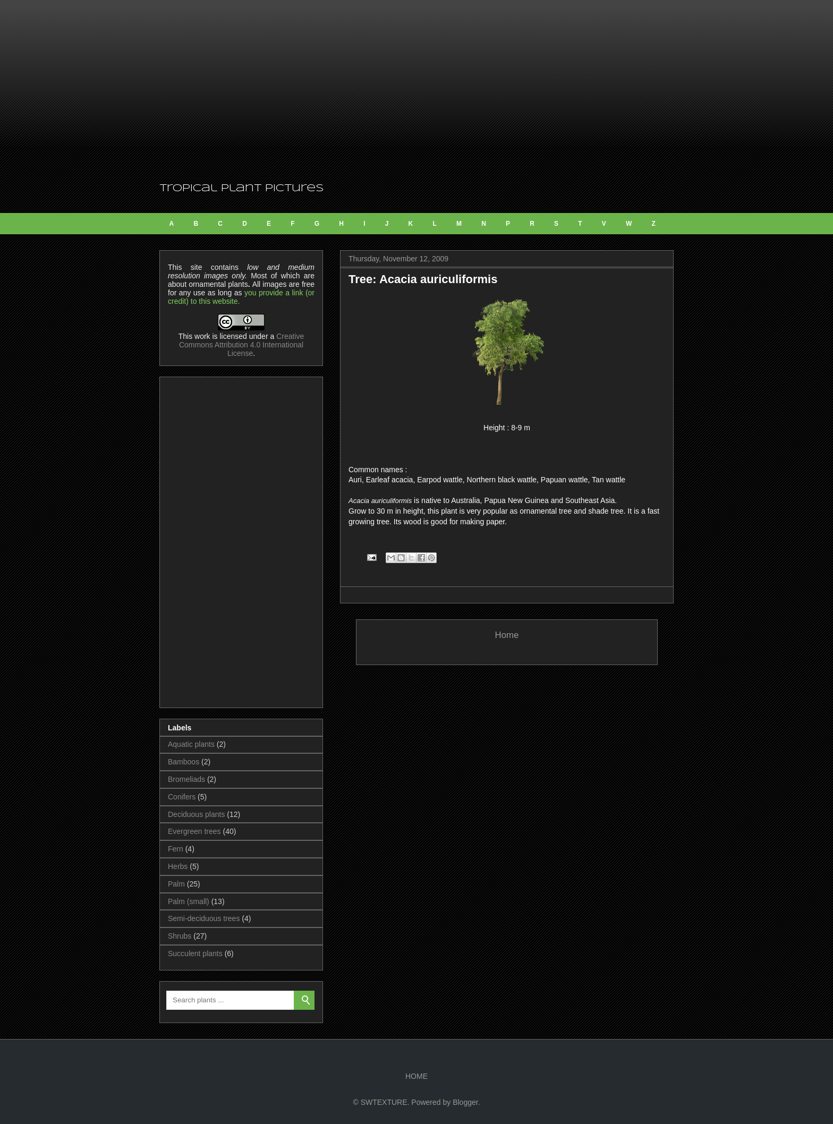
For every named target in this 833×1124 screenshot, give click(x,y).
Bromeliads (186, 779)
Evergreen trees (194, 831)
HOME (416, 1076)
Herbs (178, 866)
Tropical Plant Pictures (241, 188)
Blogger (465, 1102)
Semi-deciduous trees (204, 918)
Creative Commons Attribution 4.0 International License (241, 344)
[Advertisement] (416, 90)
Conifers (182, 797)
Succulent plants (195, 953)
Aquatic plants (191, 744)
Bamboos (183, 761)
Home (507, 635)
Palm (176, 884)
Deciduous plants (196, 814)
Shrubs (179, 936)
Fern (175, 849)
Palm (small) (188, 901)
